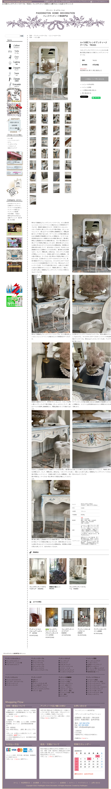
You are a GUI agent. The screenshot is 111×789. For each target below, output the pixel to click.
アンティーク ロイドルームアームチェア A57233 (35, 631)
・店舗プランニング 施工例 (14, 217)
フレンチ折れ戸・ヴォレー (40, 685)
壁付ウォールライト (93, 666)
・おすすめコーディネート (14, 203)
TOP (30, 35)
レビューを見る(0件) (88, 84)
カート (93, 1)
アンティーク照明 (91, 658)
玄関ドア (35, 680)
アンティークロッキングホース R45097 (84, 631)
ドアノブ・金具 (37, 690)
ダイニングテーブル (38, 661)
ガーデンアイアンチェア (67, 670)
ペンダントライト (92, 662)
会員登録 (63, 782)
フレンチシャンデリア (93, 661)
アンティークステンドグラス (41, 689)
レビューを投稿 (86, 87)
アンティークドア (36, 677)
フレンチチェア (64, 661)
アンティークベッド (12, 683)
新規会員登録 (65, 1)
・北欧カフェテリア (12, 148)
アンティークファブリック (95, 689)
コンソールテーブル (55, 35)
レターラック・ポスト (66, 689)
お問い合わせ (55, 1)
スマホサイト (102, 1)
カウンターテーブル (38, 666)
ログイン (74, 1)
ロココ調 (37, 37)
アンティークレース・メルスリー (97, 687)
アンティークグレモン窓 (40, 683)
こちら (16, 716)
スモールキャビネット (13, 664)
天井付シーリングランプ (94, 664)
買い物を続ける (86, 93)
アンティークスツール (66, 666)
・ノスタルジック (11, 146)
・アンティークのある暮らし (14, 207)
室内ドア (35, 681)
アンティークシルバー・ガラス (96, 683)
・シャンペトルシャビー (13, 140)
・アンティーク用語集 (12, 211)
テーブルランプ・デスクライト (96, 670)
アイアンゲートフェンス (40, 687)
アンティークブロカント (93, 677)
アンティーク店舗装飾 (65, 677)
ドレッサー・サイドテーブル (15, 681)
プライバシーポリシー (49, 782)
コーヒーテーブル (38, 662)
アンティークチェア (64, 658)
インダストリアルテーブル (40, 670)
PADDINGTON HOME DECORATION (18, 1)
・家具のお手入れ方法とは (14, 215)
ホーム (16, 782)
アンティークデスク (38, 668)
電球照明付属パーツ (93, 672)
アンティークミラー (12, 685)
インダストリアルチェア (67, 672)
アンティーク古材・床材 (67, 692)
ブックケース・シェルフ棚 (14, 662)
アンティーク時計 (65, 681)
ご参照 (15, 735)
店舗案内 (47, 1)
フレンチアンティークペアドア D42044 (68, 631)
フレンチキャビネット (13, 661)
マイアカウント (84, 1)
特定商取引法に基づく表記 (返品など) (91, 70)
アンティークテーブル (40, 35)
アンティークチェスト (11, 677)
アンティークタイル (66, 680)
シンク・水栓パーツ (66, 685)
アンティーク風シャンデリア (95, 668)
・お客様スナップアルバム (14, 205)
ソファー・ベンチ (65, 668)
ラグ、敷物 (63, 694)
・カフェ (9, 142)
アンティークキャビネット (12, 658)
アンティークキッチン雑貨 (95, 681)
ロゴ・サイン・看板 (66, 690)
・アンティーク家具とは (13, 209)
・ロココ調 (9, 138)
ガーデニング (64, 696)
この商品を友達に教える (89, 90)
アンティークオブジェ (66, 683)
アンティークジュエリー (94, 685)
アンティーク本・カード (94, 690)
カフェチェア (64, 662)
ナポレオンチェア (65, 664)
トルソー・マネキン (66, 687)
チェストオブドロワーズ (14, 680)
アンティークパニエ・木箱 (95, 692)
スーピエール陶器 (92, 680)
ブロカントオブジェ (93, 694)
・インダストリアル (12, 144)
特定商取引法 (25, 782)
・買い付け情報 (11, 219)
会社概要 (36, 782)
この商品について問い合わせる (94, 79)
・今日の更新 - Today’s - (13, 213)
